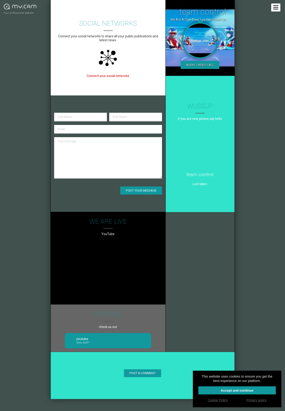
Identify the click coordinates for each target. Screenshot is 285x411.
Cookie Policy (218, 400)
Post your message (141, 190)
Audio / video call (200, 65)
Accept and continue (237, 390)
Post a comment (142, 373)
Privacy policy (256, 400)
